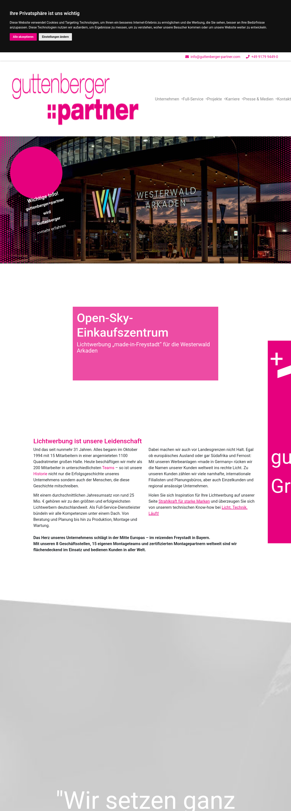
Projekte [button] (215, 99)
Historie (40, 473)
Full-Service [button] (194, 99)
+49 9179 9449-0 (262, 57)
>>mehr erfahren (51, 229)
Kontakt (284, 99)
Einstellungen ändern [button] (55, 36)
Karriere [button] (233, 99)
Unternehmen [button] (167, 99)
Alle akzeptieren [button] (23, 36)
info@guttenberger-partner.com (212, 57)
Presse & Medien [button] (258, 99)
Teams (108, 467)
